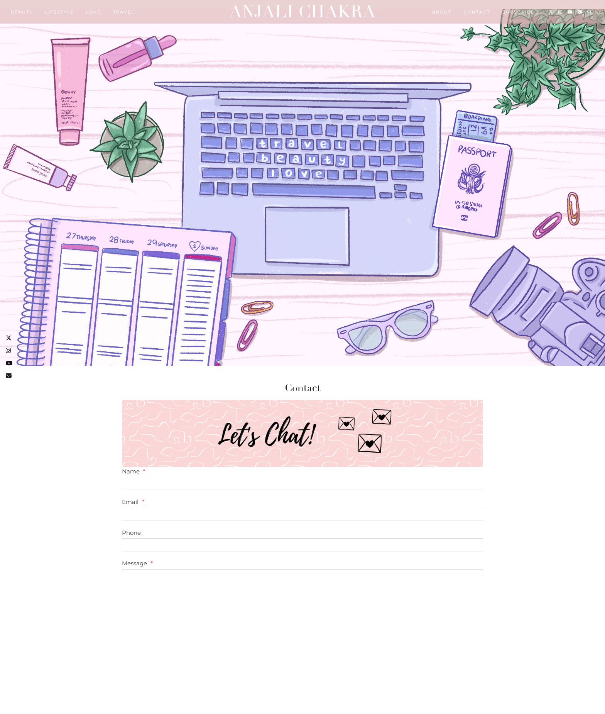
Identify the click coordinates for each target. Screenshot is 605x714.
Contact (477, 12)
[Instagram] (560, 12)
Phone (131, 532)
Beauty (22, 12)
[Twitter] (551, 12)
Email (133, 501)
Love (93, 12)
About (441, 12)
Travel (123, 12)
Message (137, 563)
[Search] (589, 12)
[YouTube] (570, 12)
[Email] (580, 12)
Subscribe (518, 12)
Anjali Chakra (302, 11)
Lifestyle (59, 12)
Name (133, 471)
